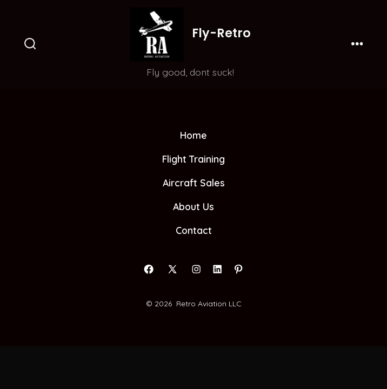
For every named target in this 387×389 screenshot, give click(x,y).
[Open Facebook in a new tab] (148, 269)
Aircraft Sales (194, 183)
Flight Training (193, 159)
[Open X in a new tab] (172, 269)
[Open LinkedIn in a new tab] (217, 269)
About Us (193, 206)
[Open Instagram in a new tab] (196, 269)
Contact (194, 230)
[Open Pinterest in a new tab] (238, 269)
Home (193, 135)
